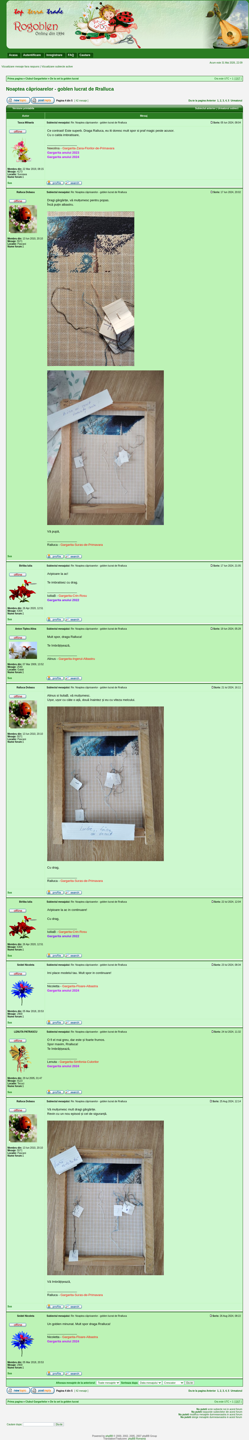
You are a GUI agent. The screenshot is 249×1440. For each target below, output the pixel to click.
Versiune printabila (23, 108)
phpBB (109, 1436)
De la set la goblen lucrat (64, 78)
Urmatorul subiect (228, 108)
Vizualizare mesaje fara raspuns (20, 66)
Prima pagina (15, 78)
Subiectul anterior (205, 108)
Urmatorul (236, 100)
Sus (10, 183)
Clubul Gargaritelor (36, 78)
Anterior (211, 100)
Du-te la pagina (197, 100)
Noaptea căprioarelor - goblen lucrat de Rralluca (60, 89)
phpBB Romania (137, 1438)
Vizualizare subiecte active (57, 66)
